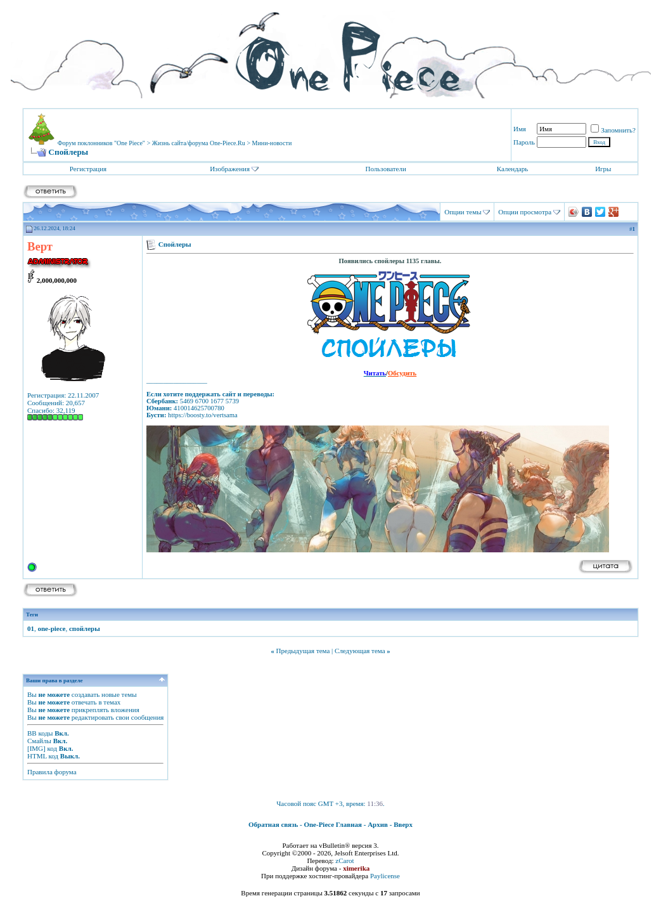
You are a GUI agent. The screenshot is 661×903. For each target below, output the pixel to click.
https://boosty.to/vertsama (203, 415)
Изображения (230, 168)
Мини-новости (272, 143)
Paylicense (385, 876)
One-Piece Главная (333, 824)
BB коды (40, 733)
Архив (378, 824)
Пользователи (386, 168)
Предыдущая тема (303, 650)
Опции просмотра (524, 212)
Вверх (403, 824)
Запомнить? (613, 130)
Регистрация (88, 168)
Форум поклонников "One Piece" (101, 143)
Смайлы (39, 740)
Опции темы (462, 212)
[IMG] (36, 748)
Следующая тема (360, 650)
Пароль (524, 142)
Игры (603, 168)
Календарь (512, 168)
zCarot (344, 860)
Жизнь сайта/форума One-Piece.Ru (198, 143)
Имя (519, 129)
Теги (32, 614)
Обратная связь (273, 824)
